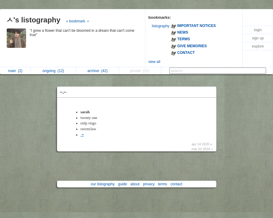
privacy (148, 184)
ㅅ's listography (33, 20)
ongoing (53, 71)
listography (161, 26)
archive (97, 71)
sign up (258, 38)
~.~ (63, 92)
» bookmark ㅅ (78, 21)
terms (162, 184)
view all (154, 62)
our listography (103, 184)
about (135, 184)
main (15, 71)
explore (258, 46)
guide (122, 184)
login (257, 30)
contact (176, 184)
